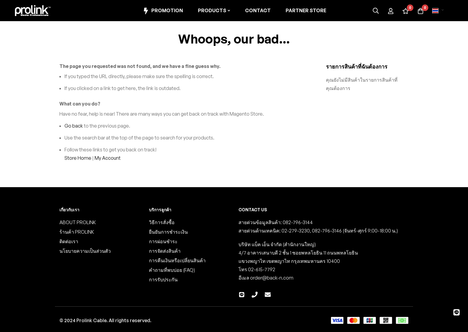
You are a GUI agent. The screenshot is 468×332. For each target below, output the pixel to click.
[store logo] (33, 10)
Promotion (162, 10)
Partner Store (306, 10)
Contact (258, 10)
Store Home (77, 158)
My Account (108, 158)
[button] (439, 11)
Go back (73, 126)
